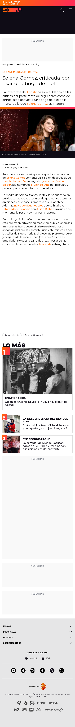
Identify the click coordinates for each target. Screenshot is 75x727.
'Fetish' (31, 92)
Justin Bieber (45, 209)
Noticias (21, 64)
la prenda (45, 244)
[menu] (70, 9)
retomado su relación (16, 209)
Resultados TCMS (11, 2)
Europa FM (7, 64)
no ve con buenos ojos (28, 205)
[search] (62, 10)
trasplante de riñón (15, 181)
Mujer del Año (40, 184)
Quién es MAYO (10, 4)
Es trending (33, 64)
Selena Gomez (37, 103)
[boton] (55, 626)
